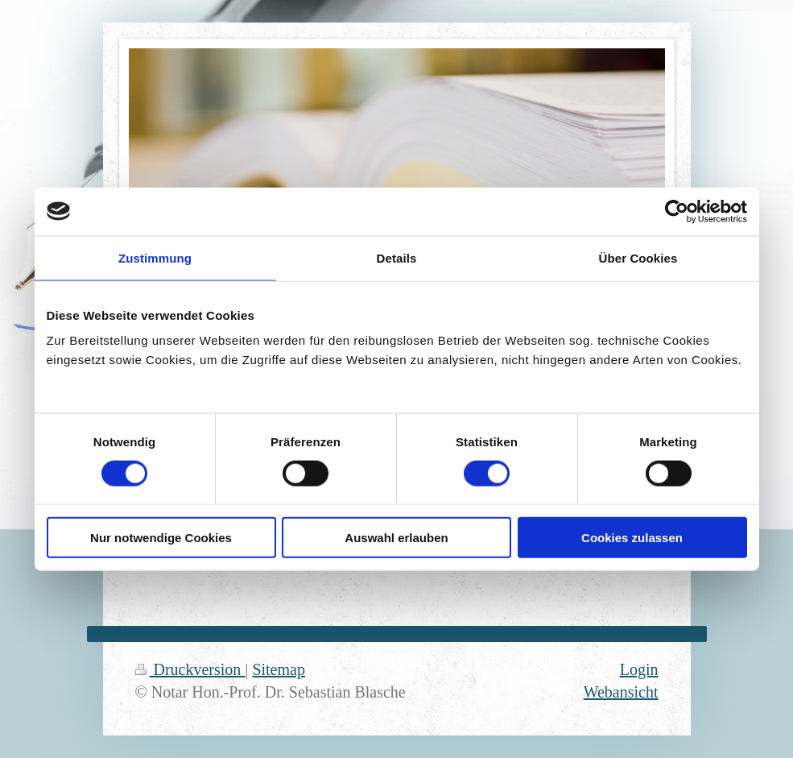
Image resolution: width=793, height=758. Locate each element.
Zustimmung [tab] (155, 257)
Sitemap (278, 669)
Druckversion (190, 669)
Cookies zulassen (632, 538)
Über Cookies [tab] (638, 257)
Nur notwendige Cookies (161, 538)
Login (639, 669)
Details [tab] (397, 257)
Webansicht (621, 692)
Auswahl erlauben (396, 538)
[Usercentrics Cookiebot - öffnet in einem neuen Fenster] (676, 211)
